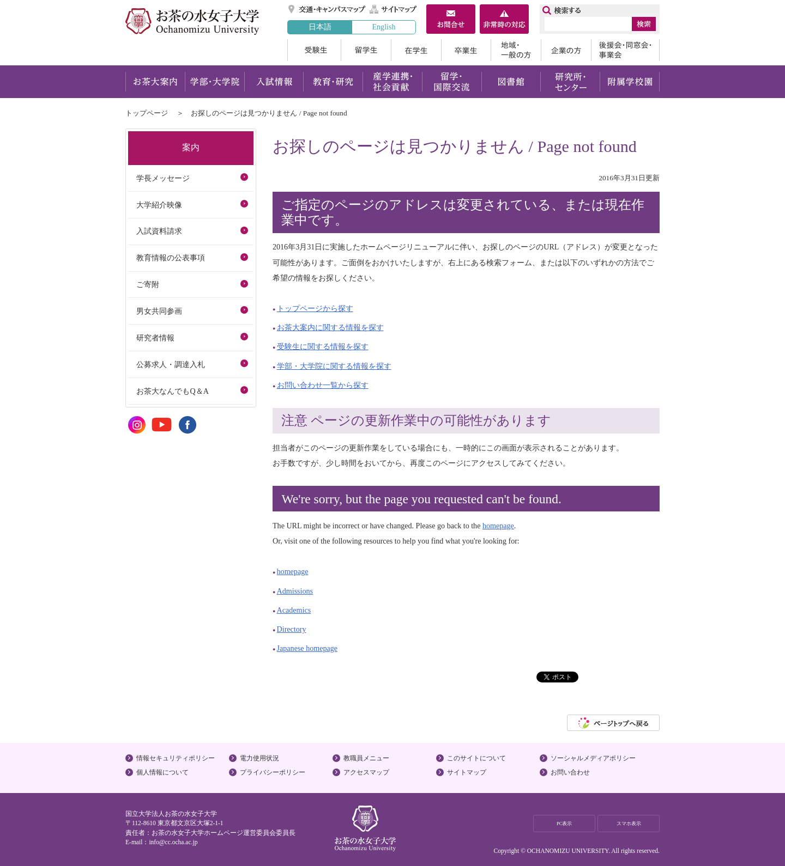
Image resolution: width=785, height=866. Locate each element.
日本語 (320, 26)
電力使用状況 (259, 758)
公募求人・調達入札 (170, 364)
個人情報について (162, 772)
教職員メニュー (366, 758)
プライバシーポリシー (272, 772)
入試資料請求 (159, 231)
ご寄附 (147, 284)
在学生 (416, 50)
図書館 (511, 81)
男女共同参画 (159, 311)
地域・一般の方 (516, 50)
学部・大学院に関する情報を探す (334, 366)
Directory (291, 629)
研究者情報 (155, 337)
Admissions (295, 591)
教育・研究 (333, 81)
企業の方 (566, 50)
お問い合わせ (570, 772)
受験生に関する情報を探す (323, 346)
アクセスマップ (366, 772)
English (383, 26)
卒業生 (466, 50)
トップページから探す (315, 308)
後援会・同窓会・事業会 (625, 50)
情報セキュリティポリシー (175, 758)
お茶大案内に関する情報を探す (330, 327)
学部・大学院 (214, 81)
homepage (498, 525)
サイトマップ (393, 9)
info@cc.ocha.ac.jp (173, 842)
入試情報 (273, 81)
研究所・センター (570, 81)
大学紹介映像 (159, 204)
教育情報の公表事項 (170, 257)
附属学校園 (630, 81)
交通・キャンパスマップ (327, 9)
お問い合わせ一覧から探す (323, 385)
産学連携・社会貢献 (392, 81)
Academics (294, 610)
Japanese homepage (307, 648)
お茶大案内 (155, 81)
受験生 (314, 50)
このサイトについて (476, 758)
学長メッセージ (163, 178)
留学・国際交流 (451, 81)
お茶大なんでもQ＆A (172, 391)
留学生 (366, 50)
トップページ (146, 113)
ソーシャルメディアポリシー (593, 758)
